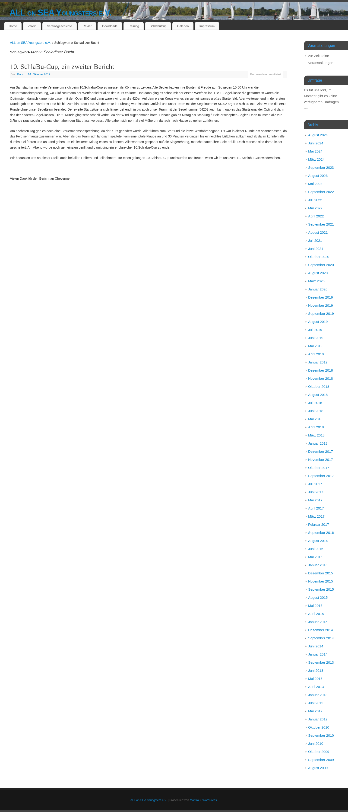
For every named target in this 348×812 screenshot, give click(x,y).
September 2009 (321, 760)
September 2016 (321, 533)
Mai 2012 (315, 711)
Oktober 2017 (318, 468)
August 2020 (318, 273)
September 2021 (321, 224)
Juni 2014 (315, 646)
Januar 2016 (317, 565)
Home (13, 26)
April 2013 (316, 687)
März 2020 (316, 281)
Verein (32, 26)
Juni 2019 (315, 338)
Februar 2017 (318, 524)
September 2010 (321, 735)
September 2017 (321, 476)
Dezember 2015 (320, 573)
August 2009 (318, 768)
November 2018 (320, 378)
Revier (87, 26)
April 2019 (316, 354)
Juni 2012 (315, 703)
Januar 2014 (317, 654)
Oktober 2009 (318, 752)
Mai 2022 (315, 208)
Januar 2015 (317, 622)
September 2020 (321, 265)
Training (133, 26)
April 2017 (316, 508)
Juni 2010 (315, 743)
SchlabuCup (158, 26)
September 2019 (321, 313)
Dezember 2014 (320, 630)
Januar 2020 (317, 289)
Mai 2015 (315, 606)
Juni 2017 (315, 492)
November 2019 (320, 305)
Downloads (109, 26)
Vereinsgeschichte (59, 26)
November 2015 (320, 581)
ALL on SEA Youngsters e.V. (60, 12)
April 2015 (316, 614)
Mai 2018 (315, 419)
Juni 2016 (315, 549)
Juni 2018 (315, 411)
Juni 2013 (315, 670)
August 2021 (318, 232)
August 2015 (318, 597)
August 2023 (318, 176)
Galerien (183, 26)
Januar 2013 (317, 695)
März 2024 (316, 159)
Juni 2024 (315, 143)
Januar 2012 (317, 719)
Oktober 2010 (318, 727)
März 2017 (316, 516)
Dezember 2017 (320, 451)
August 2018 (318, 395)
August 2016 (318, 541)
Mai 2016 (315, 557)
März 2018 (316, 435)
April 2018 (316, 427)
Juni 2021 (315, 249)
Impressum (207, 26)
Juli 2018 (315, 403)
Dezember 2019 (320, 297)
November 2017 (320, 460)
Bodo (20, 74)
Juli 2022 (315, 200)
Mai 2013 (315, 679)
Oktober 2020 (318, 257)
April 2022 (316, 216)
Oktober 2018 (318, 386)
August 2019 (318, 322)
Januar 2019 (317, 362)
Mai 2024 (315, 151)
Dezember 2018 (320, 370)
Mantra (194, 800)
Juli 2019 (315, 330)
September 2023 (321, 167)
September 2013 (321, 662)
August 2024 (318, 135)
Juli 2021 (315, 240)
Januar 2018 (317, 443)
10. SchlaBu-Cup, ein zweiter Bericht (62, 66)
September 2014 (321, 638)
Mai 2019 (315, 346)
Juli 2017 (315, 484)
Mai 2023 (315, 184)
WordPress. (210, 800)
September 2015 (321, 589)
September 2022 (321, 192)
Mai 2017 (315, 500)
